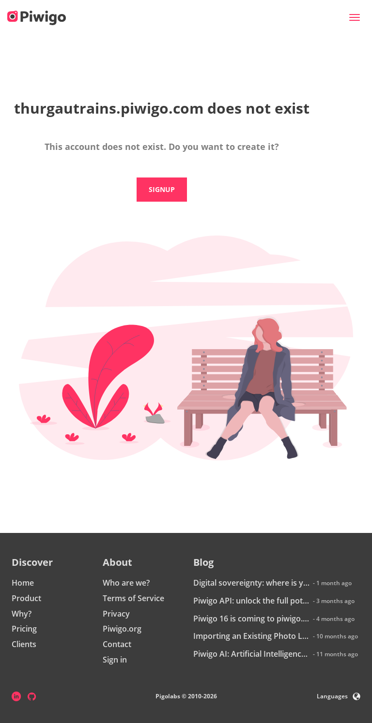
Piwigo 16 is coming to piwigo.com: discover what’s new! (251, 618)
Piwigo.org (122, 628)
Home (23, 582)
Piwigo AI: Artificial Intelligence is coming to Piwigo (251, 654)
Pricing (24, 628)
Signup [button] (162, 189)
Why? (21, 613)
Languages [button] (338, 696)
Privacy (116, 613)
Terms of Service (133, 598)
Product (26, 598)
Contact (117, 644)
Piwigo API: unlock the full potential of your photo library (251, 600)
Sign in (115, 659)
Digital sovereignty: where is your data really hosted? (251, 582)
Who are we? (126, 582)
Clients (24, 644)
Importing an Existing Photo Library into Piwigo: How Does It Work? (251, 636)
